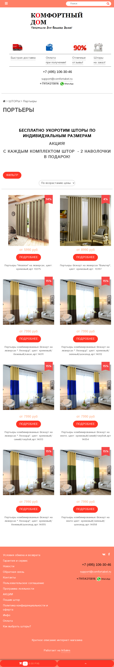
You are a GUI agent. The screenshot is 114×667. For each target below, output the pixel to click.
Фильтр (12, 175)
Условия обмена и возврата (21, 555)
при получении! (56, 62)
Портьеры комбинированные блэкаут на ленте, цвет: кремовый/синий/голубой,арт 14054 (85, 435)
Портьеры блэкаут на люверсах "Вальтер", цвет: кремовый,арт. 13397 (85, 267)
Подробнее (28, 257)
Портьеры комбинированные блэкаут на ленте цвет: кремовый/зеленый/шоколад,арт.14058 (85, 521)
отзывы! (77, 62)
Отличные (79, 58)
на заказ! (99, 62)
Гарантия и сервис (15, 561)
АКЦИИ (8, 594)
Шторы (98, 58)
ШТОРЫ (14, 101)
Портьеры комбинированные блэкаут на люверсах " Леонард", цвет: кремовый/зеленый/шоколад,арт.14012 (85, 350)
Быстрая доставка (23, 58)
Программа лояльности (18, 589)
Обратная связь (13, 572)
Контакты (9, 578)
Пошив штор (11, 600)
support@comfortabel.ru (57, 79)
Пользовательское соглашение (23, 583)
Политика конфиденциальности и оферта (25, 607)
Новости (8, 566)
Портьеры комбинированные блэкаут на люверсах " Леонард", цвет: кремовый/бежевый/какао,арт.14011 (29, 350)
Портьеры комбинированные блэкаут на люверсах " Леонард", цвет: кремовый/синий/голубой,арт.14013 (29, 435)
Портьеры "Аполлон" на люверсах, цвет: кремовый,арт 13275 (28, 267)
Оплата (51, 58)
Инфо (6, 615)
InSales (65, 650)
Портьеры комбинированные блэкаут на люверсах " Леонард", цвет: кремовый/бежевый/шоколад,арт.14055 (29, 521)
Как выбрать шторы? (17, 626)
